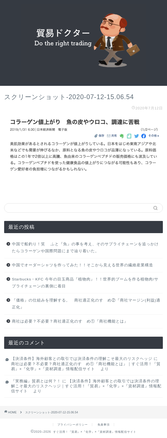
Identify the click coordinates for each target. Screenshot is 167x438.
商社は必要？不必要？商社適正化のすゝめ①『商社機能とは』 (70, 321)
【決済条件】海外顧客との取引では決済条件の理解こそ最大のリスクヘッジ (81, 359)
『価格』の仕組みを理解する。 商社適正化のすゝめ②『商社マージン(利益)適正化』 (86, 304)
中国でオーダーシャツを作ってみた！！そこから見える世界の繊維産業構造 (82, 265)
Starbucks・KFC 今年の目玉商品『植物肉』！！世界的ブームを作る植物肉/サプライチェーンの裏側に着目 (85, 282)
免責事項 (103, 424)
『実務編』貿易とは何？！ (36, 381)
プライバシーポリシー (72, 424)
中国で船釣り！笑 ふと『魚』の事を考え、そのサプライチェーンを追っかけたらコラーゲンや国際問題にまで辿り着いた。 (85, 247)
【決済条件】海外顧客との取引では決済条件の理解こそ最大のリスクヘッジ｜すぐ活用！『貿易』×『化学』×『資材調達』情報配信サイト (86, 386)
